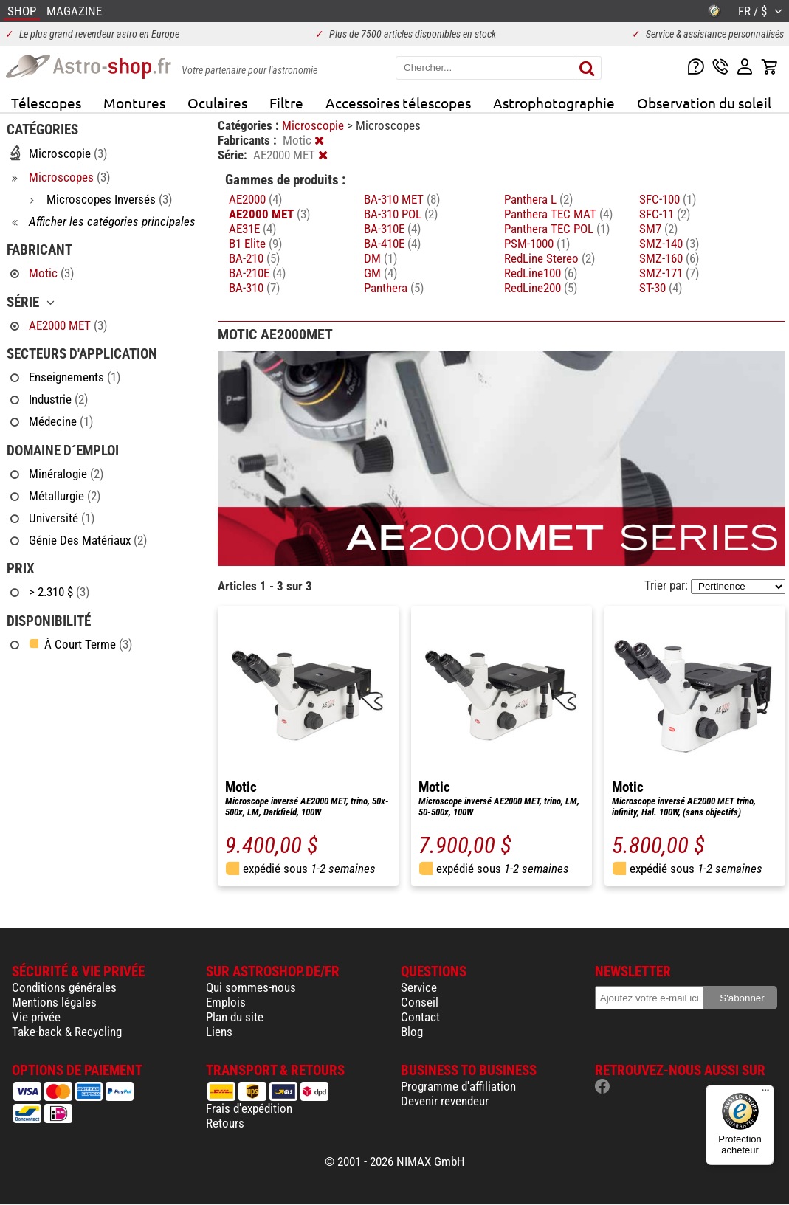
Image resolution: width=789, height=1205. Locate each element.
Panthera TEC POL (557, 228)
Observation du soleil (704, 102)
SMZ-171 (669, 273)
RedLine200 (540, 287)
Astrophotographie (554, 102)
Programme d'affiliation (458, 1086)
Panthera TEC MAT (558, 214)
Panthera (394, 287)
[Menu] (765, 1093)
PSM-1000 (537, 243)
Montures (134, 102)
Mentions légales (54, 1002)
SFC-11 (664, 214)
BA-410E (392, 243)
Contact (420, 1016)
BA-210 (254, 258)
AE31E (252, 228)
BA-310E (392, 228)
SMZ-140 (669, 243)
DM (380, 258)
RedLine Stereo (549, 258)
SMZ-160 (669, 258)
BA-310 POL (401, 214)
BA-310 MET (402, 199)
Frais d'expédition (249, 1108)
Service (419, 987)
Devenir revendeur (445, 1101)
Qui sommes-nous (251, 987)
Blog (412, 1031)
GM (380, 273)
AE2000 (255, 199)
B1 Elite (255, 243)
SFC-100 (667, 199)
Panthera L (538, 199)
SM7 (658, 228)
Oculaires (217, 102)
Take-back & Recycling (67, 1031)
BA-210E (257, 273)
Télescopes (46, 102)
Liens (219, 1031)
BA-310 (254, 287)
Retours (225, 1123)
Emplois (226, 1002)
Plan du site (234, 1016)
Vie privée (36, 1016)
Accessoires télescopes (398, 102)
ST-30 (660, 287)
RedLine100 (540, 273)
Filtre (286, 102)
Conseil (419, 1002)
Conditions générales (64, 987)
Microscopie (314, 125)
